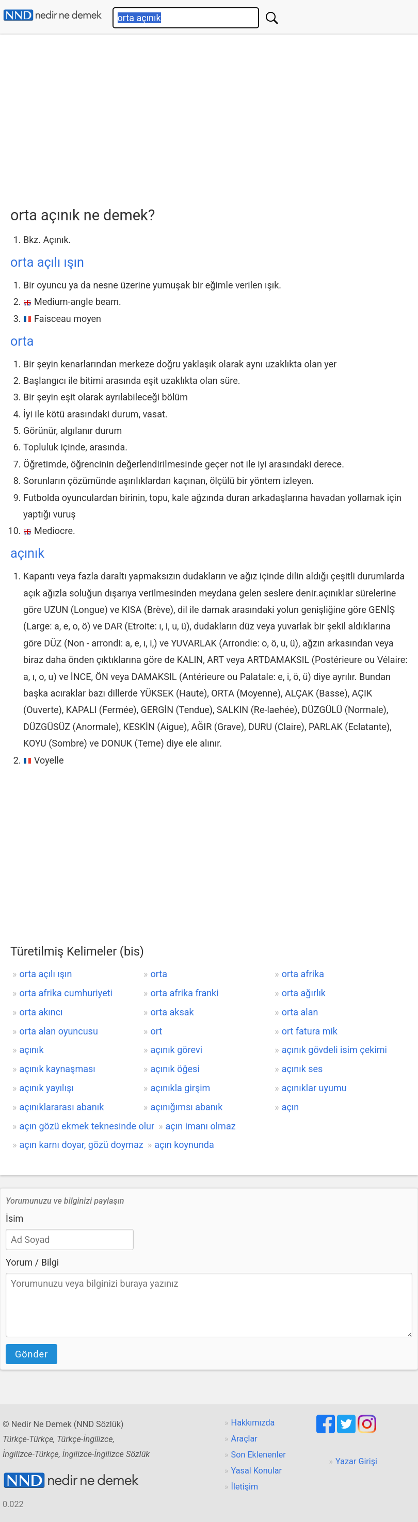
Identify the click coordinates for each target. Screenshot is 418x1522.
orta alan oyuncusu (58, 1031)
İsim (14, 1218)
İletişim (245, 1487)
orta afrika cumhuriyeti (65, 992)
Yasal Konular (256, 1471)
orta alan (300, 1012)
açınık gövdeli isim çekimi (334, 1049)
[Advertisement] (214, 117)
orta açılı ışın (47, 262)
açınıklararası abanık (61, 1107)
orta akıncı (40, 1012)
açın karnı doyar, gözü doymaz (81, 1144)
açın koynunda (184, 1144)
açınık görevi (177, 1049)
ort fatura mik (309, 1031)
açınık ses (302, 1068)
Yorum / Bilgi (32, 1262)
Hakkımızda (253, 1423)
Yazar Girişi (356, 1461)
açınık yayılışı (46, 1087)
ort (157, 1031)
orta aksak (172, 1012)
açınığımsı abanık (187, 1107)
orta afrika (303, 973)
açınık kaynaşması (57, 1068)
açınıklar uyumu (314, 1087)
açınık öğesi (175, 1068)
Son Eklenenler (258, 1455)
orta (22, 341)
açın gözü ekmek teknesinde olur (86, 1126)
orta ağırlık (304, 992)
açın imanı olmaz (201, 1126)
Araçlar (244, 1439)
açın (290, 1107)
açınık (27, 553)
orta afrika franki (185, 992)
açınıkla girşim (181, 1087)
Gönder (31, 1354)
